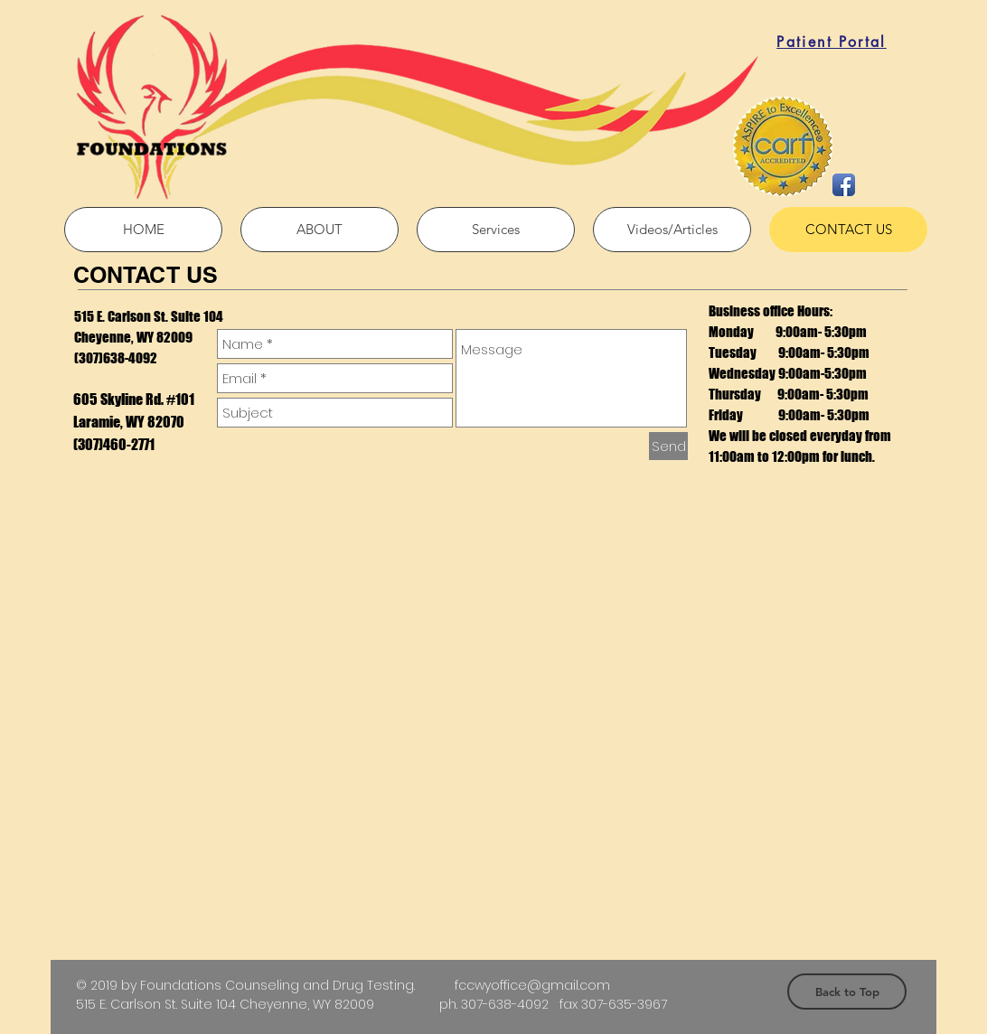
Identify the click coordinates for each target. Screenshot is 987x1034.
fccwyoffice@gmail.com (532, 985)
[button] (496, 229)
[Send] (668, 446)
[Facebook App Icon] (843, 185)
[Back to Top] (847, 991)
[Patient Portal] (831, 42)
